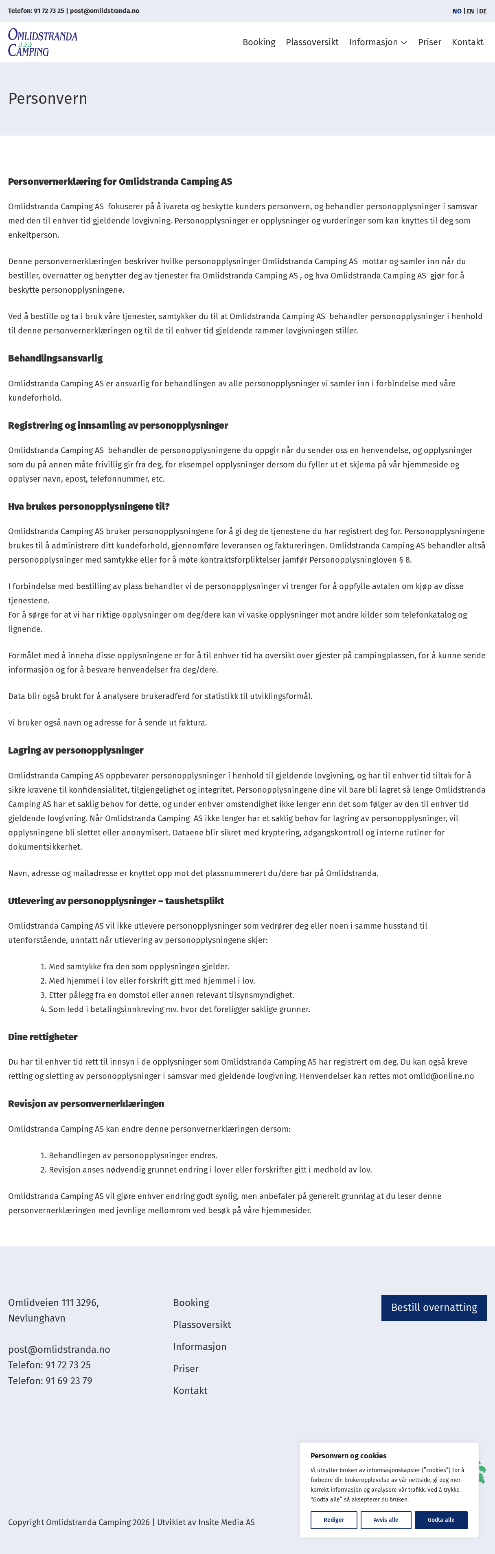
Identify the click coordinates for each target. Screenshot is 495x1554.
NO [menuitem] (457, 11)
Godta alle (441, 1520)
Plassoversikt (312, 42)
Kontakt (468, 42)
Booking (259, 42)
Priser (429, 42)
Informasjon (373, 42)
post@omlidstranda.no (104, 11)
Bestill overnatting (434, 1308)
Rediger (334, 1520)
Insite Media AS (226, 1522)
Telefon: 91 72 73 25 (36, 11)
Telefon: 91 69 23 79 (50, 1381)
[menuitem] (457, 11)
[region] (389, 1490)
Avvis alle (386, 1520)
